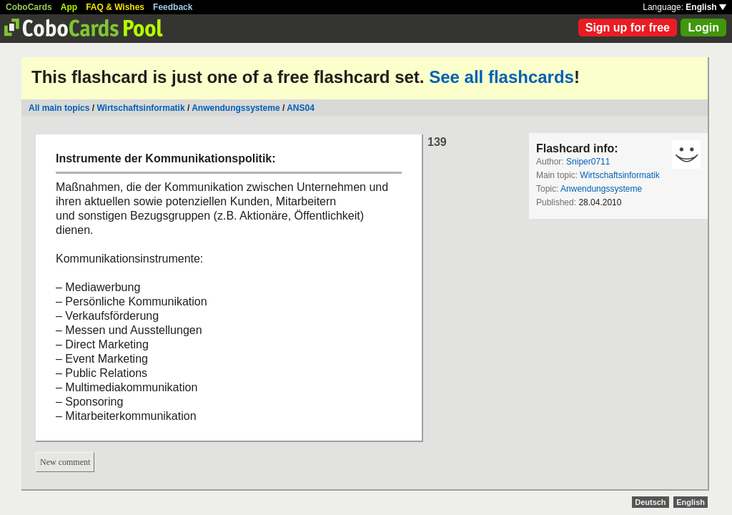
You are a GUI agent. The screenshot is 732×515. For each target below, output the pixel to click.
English (706, 7)
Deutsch (650, 502)
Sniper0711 (588, 162)
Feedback (172, 7)
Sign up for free (627, 27)
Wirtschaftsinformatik (140, 108)
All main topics (59, 108)
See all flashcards (501, 77)
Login (703, 27)
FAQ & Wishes (115, 7)
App (69, 7)
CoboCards (29, 7)
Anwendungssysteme (236, 108)
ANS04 (301, 108)
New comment (65, 462)
